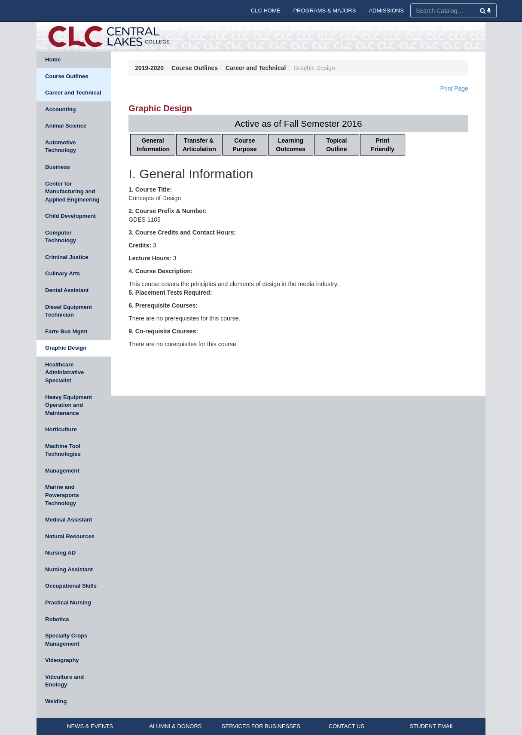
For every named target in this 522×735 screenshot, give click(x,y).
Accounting (60, 109)
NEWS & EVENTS (90, 726)
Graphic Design (65, 348)
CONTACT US (346, 726)
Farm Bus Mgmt (66, 331)
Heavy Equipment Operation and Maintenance (68, 405)
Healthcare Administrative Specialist (64, 372)
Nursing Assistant (69, 569)
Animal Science (65, 125)
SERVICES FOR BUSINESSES (261, 726)
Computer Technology (60, 236)
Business (57, 167)
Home (53, 59)
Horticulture (61, 429)
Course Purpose (244, 144)
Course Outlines (66, 76)
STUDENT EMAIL (432, 726)
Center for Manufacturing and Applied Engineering (72, 191)
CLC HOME (266, 10)
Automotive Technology (60, 146)
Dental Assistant (67, 290)
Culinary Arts (62, 273)
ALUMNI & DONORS (175, 726)
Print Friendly (382, 144)
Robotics (57, 619)
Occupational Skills (71, 586)
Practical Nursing (68, 602)
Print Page (454, 88)
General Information (153, 144)
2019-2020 (149, 67)
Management (62, 470)
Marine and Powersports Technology (62, 495)
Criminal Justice (66, 257)
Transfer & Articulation (199, 144)
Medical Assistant (68, 519)
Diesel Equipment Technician (68, 311)
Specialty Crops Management (66, 639)
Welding (56, 701)
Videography (62, 660)
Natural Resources (70, 536)
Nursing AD (60, 552)
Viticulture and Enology (64, 681)
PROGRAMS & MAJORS (324, 10)
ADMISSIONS (386, 10)
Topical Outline (336, 144)
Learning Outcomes (290, 144)
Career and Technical (73, 92)
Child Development (70, 216)
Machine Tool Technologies (63, 450)
